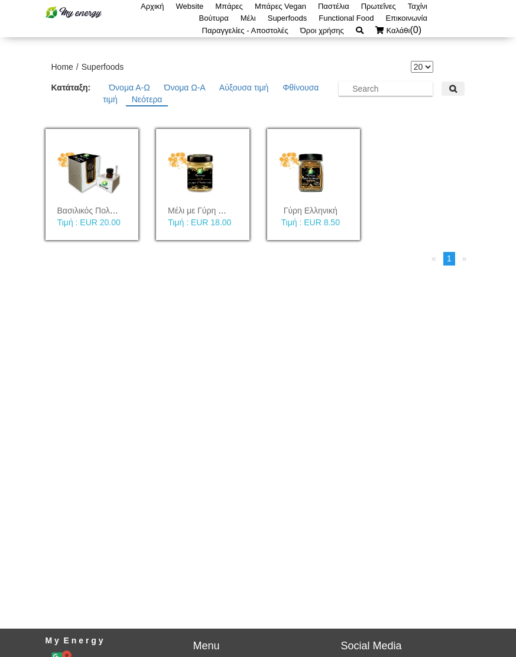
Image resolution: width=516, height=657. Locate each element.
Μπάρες (229, 6)
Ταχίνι (417, 6)
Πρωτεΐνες (378, 6)
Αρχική (152, 6)
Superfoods (287, 18)
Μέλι (248, 18)
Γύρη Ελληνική (310, 210)
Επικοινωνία (406, 18)
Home (62, 67)
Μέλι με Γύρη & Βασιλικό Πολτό (225, 210)
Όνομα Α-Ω (130, 87)
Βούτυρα (214, 18)
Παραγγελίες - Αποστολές (245, 30)
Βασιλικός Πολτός (89, 210)
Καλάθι (401, 30)
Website (190, 6)
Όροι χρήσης (322, 30)
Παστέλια (333, 6)
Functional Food (346, 18)
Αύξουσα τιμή (245, 87)
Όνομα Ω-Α (185, 87)
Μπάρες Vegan (280, 6)
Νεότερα (147, 99)
